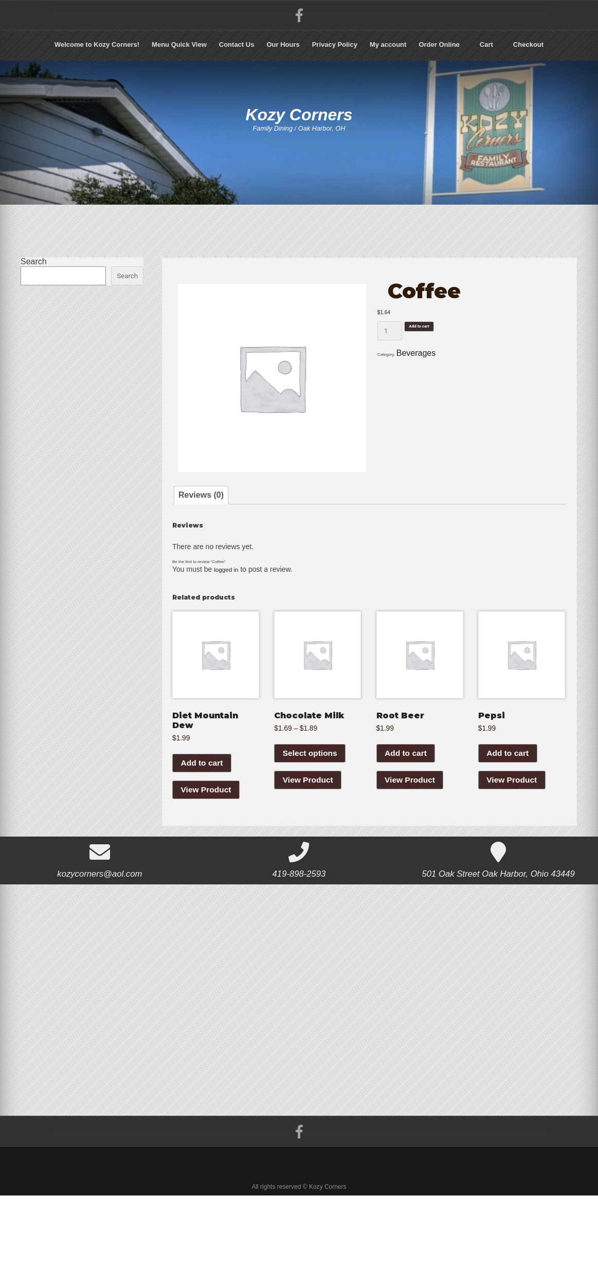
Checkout (528, 44)
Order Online (439, 44)
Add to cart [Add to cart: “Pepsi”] (508, 809)
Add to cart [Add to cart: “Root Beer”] (406, 809)
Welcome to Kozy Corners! (97, 44)
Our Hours (282, 44)
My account (388, 44)
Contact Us (237, 44)
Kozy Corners (299, 122)
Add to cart (433, 349)
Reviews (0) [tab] (209, 503)
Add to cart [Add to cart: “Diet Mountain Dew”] (202, 818)
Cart (486, 44)
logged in (228, 604)
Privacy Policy (334, 44)
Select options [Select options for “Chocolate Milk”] (311, 809)
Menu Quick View (179, 44)
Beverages (435, 379)
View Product (207, 846)
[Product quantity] (389, 348)
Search (34, 261)
